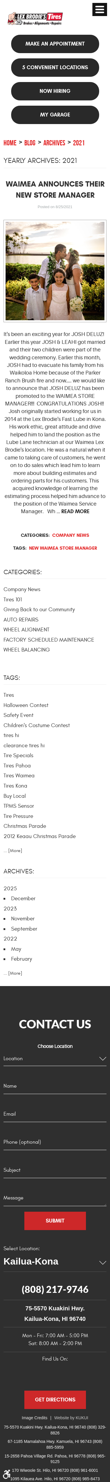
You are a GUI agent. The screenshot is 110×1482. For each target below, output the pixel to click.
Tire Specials (18, 755)
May (16, 949)
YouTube (73, 1375)
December (23, 898)
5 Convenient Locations (55, 67)
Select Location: (22, 1249)
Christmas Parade (25, 826)
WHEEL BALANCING (27, 650)
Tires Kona (15, 786)
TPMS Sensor (19, 806)
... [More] (13, 850)
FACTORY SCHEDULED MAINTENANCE (49, 640)
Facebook (25, 1375)
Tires (9, 695)
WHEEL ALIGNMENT (26, 629)
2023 (10, 908)
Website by (71, 1417)
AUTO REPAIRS (21, 620)
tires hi (11, 735)
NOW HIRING (55, 91)
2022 (10, 939)
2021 (79, 143)
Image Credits (34, 1417)
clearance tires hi (24, 745)
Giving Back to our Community (39, 609)
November (23, 918)
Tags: (12, 678)
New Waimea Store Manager (63, 548)
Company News (70, 535)
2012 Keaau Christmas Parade (40, 836)
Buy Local (15, 796)
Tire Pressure (18, 816)
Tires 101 (13, 599)
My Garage (55, 115)
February (21, 959)
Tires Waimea (19, 775)
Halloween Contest (26, 705)
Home (10, 143)
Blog (29, 143)
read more (75, 511)
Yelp (57, 1375)
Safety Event (18, 715)
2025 (10, 888)
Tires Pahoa (17, 765)
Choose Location (55, 1046)
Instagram (89, 1375)
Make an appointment (55, 44)
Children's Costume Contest (37, 725)
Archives (54, 143)
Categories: (23, 572)
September (24, 929)
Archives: (19, 871)
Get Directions (55, 1399)
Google (41, 1375)
